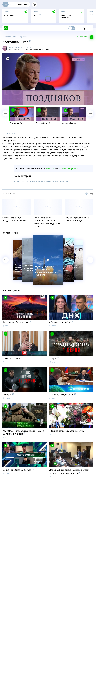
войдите (50, 168)
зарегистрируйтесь (68, 168)
